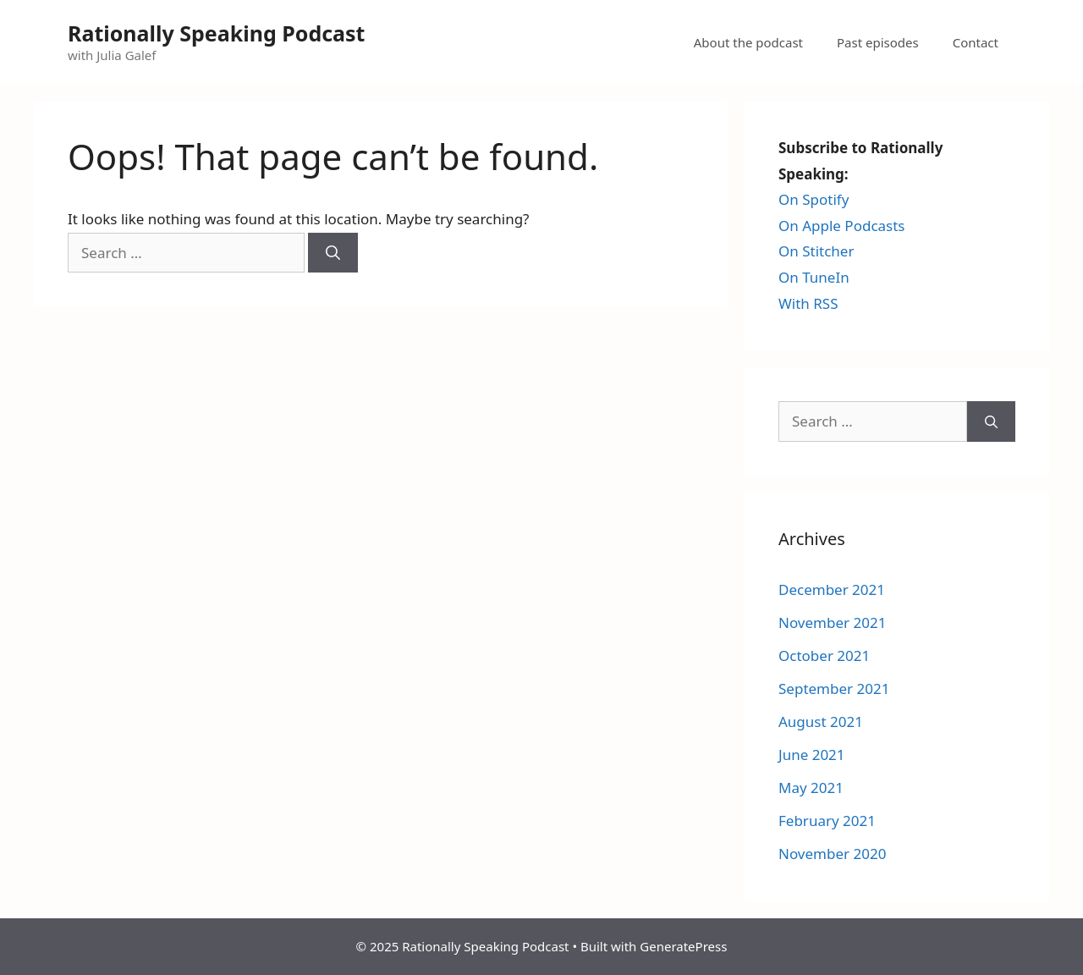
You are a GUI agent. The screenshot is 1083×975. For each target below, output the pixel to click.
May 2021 (811, 787)
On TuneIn (813, 277)
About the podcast (748, 42)
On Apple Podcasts (841, 225)
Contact (975, 42)
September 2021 (833, 688)
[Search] (333, 253)
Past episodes (878, 42)
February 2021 (827, 820)
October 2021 (824, 655)
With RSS (808, 303)
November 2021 (832, 622)
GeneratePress (683, 946)
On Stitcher (816, 251)
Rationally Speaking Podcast (216, 33)
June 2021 (811, 754)
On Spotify (813, 199)
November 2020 (832, 853)
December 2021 (831, 589)
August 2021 (820, 721)
